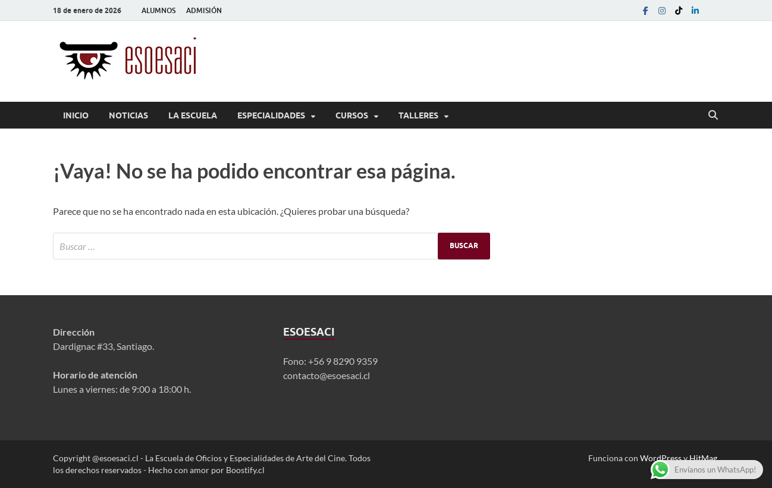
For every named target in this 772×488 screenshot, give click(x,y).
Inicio (76, 115)
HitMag (703, 458)
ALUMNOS (158, 10)
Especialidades (271, 115)
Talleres (418, 115)
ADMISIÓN (204, 10)
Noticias (128, 115)
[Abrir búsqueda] (713, 115)
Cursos (351, 115)
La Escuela (192, 115)
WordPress (661, 458)
